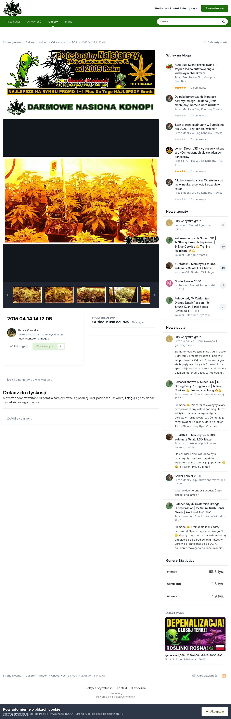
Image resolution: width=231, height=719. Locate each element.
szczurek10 (182, 272)
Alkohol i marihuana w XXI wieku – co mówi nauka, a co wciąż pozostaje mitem (199, 184)
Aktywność (34, 21)
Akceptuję (215, 711)
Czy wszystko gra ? (188, 221)
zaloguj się (132, 398)
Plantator (33, 330)
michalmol (181, 285)
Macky (187, 109)
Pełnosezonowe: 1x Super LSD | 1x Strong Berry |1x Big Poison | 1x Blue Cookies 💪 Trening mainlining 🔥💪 (198, 386)
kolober (179, 254)
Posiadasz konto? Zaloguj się (176, 8)
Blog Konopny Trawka (208, 109)
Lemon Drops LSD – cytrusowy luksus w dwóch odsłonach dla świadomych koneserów (199, 152)
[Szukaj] (178, 21)
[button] (7, 294)
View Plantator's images (33, 338)
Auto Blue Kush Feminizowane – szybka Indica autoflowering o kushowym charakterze (195, 69)
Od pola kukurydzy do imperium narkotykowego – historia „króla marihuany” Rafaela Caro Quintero (197, 101)
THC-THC (189, 160)
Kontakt (122, 688)
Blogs (68, 21)
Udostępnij (19, 346)
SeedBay (188, 77)
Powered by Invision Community (115, 696)
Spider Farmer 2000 (188, 281)
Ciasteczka (138, 688)
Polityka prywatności (99, 688)
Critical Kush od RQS (110, 322)
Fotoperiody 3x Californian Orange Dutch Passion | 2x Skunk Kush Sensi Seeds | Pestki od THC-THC (199, 508)
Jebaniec (181, 225)
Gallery (53, 23)
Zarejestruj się (215, 8)
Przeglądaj (13, 21)
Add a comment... (20, 418)
